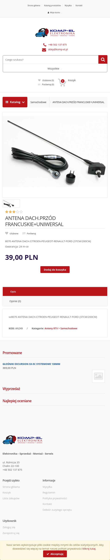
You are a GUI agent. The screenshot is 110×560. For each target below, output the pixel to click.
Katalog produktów (52, 5)
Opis (13, 291)
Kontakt (79, 5)
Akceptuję (55, 554)
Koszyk (7, 492)
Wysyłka (68, 5)
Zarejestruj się (11, 533)
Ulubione (46, 80)
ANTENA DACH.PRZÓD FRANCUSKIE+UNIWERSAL (78, 102)
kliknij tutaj (88, 548)
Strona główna (34, 5)
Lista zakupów (11, 498)
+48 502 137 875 (57, 44)
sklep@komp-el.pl (58, 49)
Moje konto (54, 12)
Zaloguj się (9, 527)
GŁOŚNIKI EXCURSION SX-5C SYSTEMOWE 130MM (31, 364)
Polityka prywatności (55, 498)
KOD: (12, 328)
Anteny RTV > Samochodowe (61, 328)
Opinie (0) (15, 301)
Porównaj (46, 84)
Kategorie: (38, 328)
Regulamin (49, 492)
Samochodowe (38, 102)
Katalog (13, 102)
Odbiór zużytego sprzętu (57, 509)
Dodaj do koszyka (55, 269)
